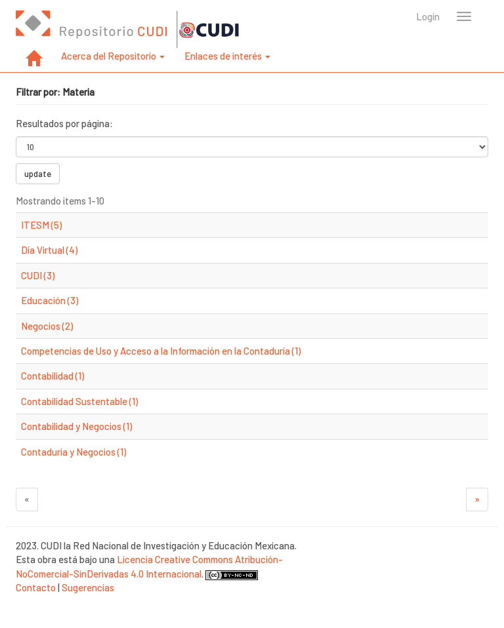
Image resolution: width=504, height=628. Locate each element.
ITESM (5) (41, 225)
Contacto (36, 587)
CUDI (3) (37, 275)
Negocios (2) (47, 326)
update (37, 173)
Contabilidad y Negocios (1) (76, 426)
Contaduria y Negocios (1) (73, 452)
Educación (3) (49, 300)
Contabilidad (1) (52, 376)
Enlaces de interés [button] (227, 56)
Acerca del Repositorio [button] (113, 56)
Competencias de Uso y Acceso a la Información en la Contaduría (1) (161, 351)
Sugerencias (88, 587)
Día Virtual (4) (49, 250)
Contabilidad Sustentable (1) (79, 401)
